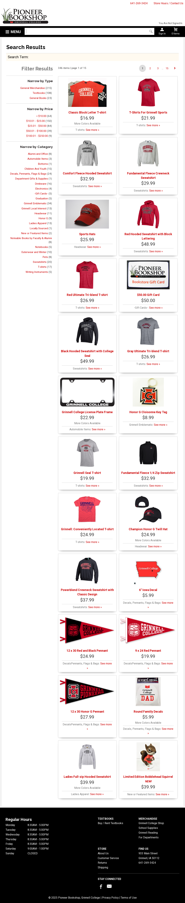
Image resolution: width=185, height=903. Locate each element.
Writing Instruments (37, 272)
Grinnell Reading (148, 832)
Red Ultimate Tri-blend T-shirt (87, 278)
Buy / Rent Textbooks (110, 823)
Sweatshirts (39, 262)
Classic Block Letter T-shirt (87, 96)
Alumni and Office (38, 153)
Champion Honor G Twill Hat (148, 513)
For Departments (149, 837)
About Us (103, 853)
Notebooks (41, 247)
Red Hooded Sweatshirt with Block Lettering (148, 220)
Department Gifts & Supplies (31, 178)
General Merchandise (32, 88)
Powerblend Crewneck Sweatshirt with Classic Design (87, 576)
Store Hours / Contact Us (168, 3)
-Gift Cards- (41, 193)
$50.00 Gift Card (148, 278)
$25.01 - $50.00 (37, 125)
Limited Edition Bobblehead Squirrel (148, 760)
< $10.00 (41, 116)
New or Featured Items (34, 233)
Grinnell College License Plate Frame (87, 396)
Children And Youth (35, 168)
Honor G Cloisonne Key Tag (148, 396)
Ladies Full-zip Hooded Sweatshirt (87, 760)
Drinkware (40, 183)
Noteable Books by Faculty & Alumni (31, 238)
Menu (16, 32)
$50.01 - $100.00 (36, 131)
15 (167, 68)
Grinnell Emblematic (35, 203)
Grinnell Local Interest (34, 208)
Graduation (42, 198)
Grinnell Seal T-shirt (87, 456)
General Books (38, 98)
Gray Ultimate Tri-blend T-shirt (148, 335)
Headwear (40, 213)
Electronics (41, 188)
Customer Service (108, 858)
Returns (102, 862)
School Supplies (148, 828)
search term (18, 57)
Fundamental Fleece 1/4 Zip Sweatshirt (148, 456)
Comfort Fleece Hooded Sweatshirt (87, 157)
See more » (92, 129)
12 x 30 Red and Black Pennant (87, 634)
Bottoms (43, 163)
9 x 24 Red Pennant (148, 634)
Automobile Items (37, 158)
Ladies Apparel (37, 223)
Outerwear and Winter (33, 252)
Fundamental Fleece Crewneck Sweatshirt (148, 159)
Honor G (43, 218)
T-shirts (42, 266)
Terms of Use (129, 897)
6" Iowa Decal (148, 574)
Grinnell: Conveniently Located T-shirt (87, 513)
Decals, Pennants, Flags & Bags (28, 173)
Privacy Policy (110, 897)
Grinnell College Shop (151, 823)
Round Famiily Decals (148, 695)
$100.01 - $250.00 (37, 135)
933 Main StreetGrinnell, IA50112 (149, 856)
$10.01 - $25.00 (35, 121)
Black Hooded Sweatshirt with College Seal (87, 337)
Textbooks (39, 93)
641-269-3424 (139, 3)
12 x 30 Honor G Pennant (87, 695)
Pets (45, 257)
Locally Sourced (39, 228)
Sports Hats (87, 218)
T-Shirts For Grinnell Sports (148, 96)
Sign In (162, 33)
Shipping (103, 867)
